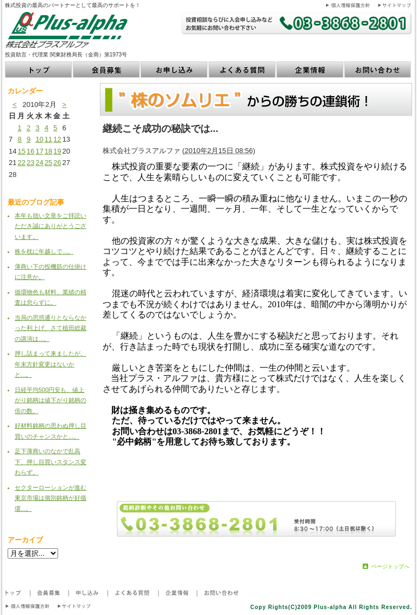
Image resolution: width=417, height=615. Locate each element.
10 (39, 139)
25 (48, 162)
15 (21, 151)
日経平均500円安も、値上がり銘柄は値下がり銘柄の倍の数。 (50, 400)
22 (21, 162)
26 (57, 162)
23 (30, 162)
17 (39, 151)
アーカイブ (25, 540)
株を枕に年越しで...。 (44, 251)
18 (48, 151)
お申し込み (174, 69)
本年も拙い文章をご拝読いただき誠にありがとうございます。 (50, 226)
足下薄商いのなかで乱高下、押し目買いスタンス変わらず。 (50, 461)
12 (57, 139)
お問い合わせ (378, 69)
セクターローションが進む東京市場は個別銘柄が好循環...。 (50, 498)
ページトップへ (390, 566)
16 (30, 151)
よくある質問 (242, 69)
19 (57, 151)
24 (39, 162)
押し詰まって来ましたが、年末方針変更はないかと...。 (50, 364)
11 (48, 139)
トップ (39, 69)
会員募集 (107, 69)
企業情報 (310, 69)
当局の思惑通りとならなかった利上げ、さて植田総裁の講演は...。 (50, 328)
